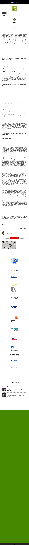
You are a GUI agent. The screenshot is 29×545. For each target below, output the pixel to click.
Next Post (25, 227)
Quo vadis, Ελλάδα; (23, 228)
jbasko (14, 22)
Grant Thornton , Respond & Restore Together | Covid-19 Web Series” (16, 390)
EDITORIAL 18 (5, 224)
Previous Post (4, 223)
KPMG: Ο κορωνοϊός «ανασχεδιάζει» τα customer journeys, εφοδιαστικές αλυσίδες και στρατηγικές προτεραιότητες (15, 395)
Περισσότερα (17, 2)
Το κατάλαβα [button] (12, 2)
